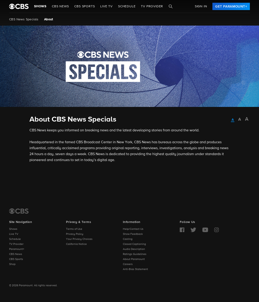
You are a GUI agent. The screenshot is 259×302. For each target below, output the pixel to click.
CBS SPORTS (84, 6)
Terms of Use (74, 229)
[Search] (171, 6)
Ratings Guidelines (134, 254)
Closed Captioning (134, 244)
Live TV (13, 234)
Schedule (126, 6)
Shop (12, 264)
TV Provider (152, 6)
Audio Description (134, 249)
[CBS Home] (19, 211)
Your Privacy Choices (79, 239)
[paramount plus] (19, 6)
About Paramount (134, 259)
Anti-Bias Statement (135, 269)
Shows (40, 6)
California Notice (76, 244)
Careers (128, 264)
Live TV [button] (106, 6)
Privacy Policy (74, 234)
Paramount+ (16, 249)
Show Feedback (133, 234)
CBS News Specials (24, 19)
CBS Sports (16, 259)
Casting (127, 239)
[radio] (233, 120)
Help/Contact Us (133, 229)
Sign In (201, 6)
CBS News (15, 254)
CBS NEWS (60, 6)
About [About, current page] (48, 19)
